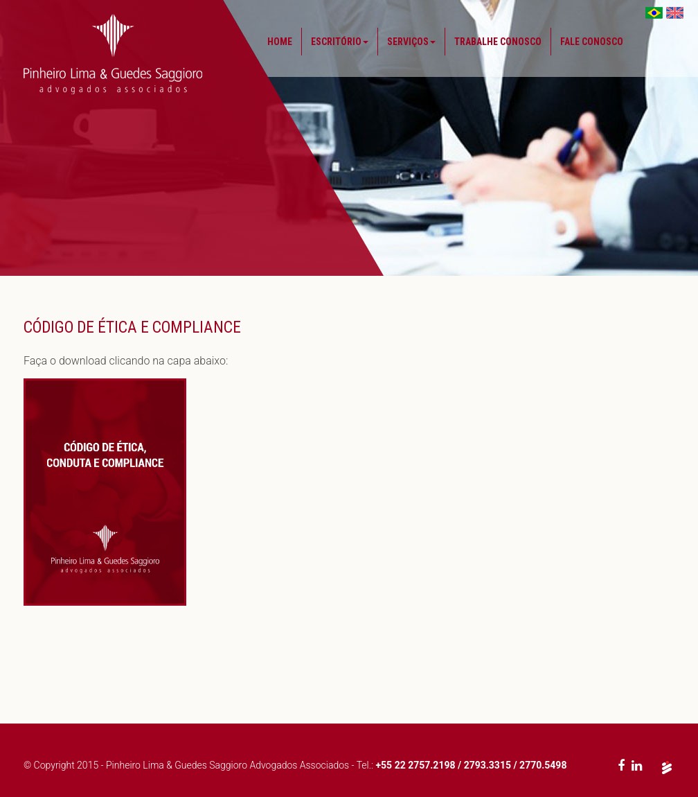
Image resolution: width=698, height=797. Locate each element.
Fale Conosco (591, 41)
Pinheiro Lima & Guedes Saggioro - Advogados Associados (113, 54)
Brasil (654, 13)
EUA (674, 13)
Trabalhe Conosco (498, 41)
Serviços (411, 41)
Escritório (339, 41)
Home (279, 41)
